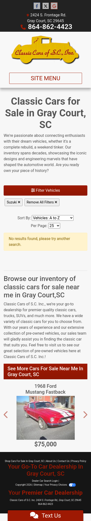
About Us (51, 461)
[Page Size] (54, 226)
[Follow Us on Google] (54, 6)
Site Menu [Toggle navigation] (45, 78)
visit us (55, 345)
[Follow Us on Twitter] (45, 6)
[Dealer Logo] (45, 50)
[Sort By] (53, 218)
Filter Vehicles (45, 190)
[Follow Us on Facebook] (36, 6)
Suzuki (13, 202)
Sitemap (37, 484)
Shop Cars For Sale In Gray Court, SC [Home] (24, 461)
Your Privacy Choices (60, 484)
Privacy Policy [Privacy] (78, 461)
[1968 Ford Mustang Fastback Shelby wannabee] (45, 418)
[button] (6, 414)
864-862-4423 (50, 27)
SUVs (20, 315)
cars (71, 310)
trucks (9, 315)
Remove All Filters (42, 202)
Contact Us (63, 461)
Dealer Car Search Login (45, 481)
